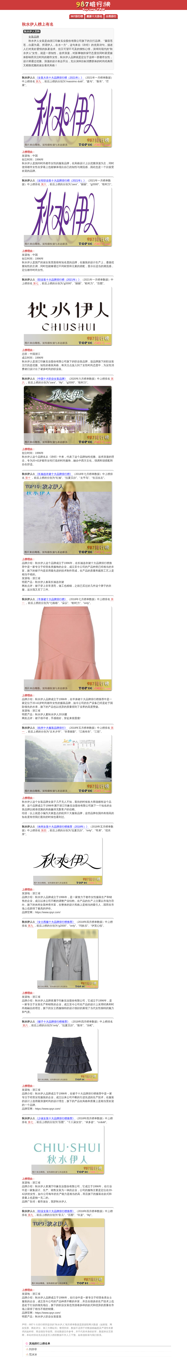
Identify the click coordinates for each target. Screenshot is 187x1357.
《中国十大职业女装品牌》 (51, 378)
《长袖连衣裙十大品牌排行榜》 (54, 474)
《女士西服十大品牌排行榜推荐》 (55, 921)
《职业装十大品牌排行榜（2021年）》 (58, 279)
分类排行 (111, 16)
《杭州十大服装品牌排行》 (51, 727)
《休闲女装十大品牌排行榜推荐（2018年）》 (62, 826)
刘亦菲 (33, 1349)
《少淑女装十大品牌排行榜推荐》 (55, 1118)
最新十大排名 (94, 16)
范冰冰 (33, 1354)
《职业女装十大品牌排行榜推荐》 (55, 1211)
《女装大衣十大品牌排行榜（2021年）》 (59, 77)
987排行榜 (77, 16)
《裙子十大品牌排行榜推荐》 (53, 1021)
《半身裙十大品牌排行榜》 (51, 599)
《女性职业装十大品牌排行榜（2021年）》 (61, 180)
